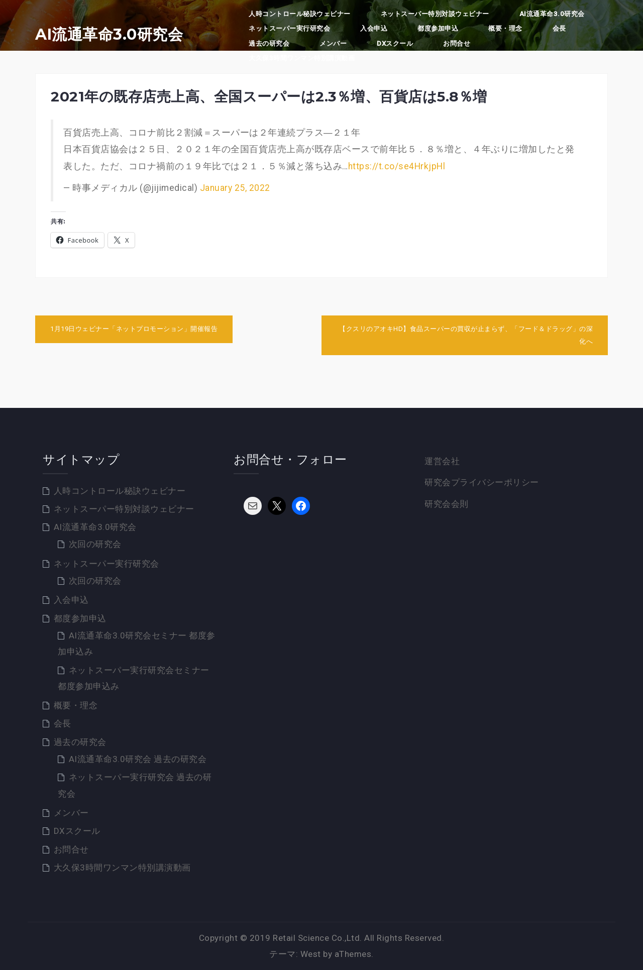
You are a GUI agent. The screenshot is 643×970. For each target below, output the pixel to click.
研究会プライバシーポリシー (481, 482)
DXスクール (395, 43)
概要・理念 (505, 28)
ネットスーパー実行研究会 (289, 28)
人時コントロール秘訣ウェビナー (300, 14)
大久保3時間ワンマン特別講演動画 (302, 58)
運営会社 (442, 461)
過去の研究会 (269, 43)
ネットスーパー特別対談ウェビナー (435, 14)
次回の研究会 (95, 544)
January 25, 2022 (235, 188)
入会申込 (373, 28)
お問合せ (456, 43)
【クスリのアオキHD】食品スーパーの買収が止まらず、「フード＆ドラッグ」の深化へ (466, 335)
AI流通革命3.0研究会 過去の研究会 (138, 759)
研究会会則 (446, 504)
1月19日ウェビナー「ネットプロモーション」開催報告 (134, 329)
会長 (559, 28)
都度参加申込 (437, 28)
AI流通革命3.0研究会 (109, 34)
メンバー (333, 43)
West (310, 954)
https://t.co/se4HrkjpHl (397, 166)
